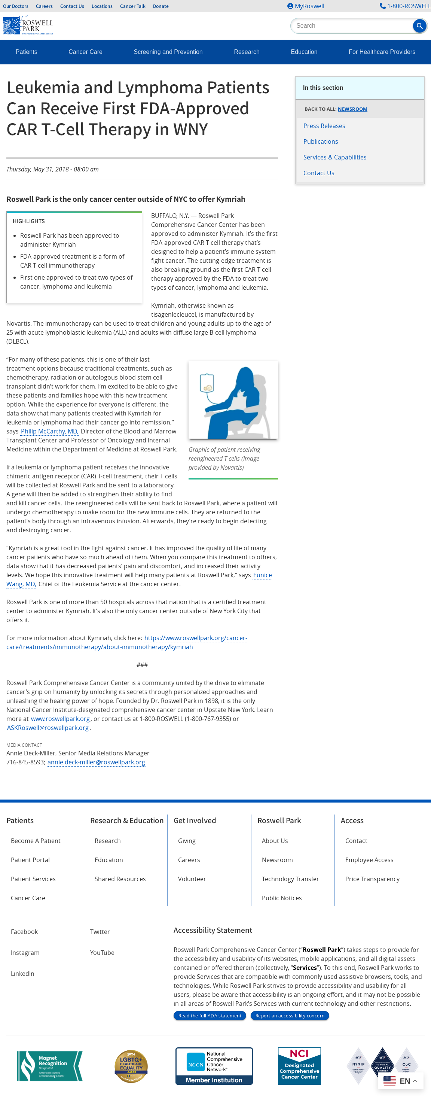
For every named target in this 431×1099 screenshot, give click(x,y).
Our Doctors (15, 6)
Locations (102, 6)
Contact (356, 841)
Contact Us (72, 6)
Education (304, 52)
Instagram (25, 953)
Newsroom (352, 109)
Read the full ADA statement (209, 1016)
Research (246, 52)
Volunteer (192, 879)
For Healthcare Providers (382, 52)
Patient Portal (30, 860)
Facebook (24, 932)
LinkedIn (22, 973)
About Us (275, 841)
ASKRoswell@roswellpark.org (48, 728)
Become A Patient (36, 841)
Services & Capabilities (335, 157)
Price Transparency (372, 879)
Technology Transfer (290, 879)
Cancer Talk (133, 6)
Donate (161, 6)
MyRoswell (309, 6)
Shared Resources (120, 879)
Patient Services (33, 879)
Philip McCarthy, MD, (50, 431)
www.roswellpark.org (60, 719)
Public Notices (282, 898)
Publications (320, 141)
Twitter (100, 932)
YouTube (102, 953)
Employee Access (369, 860)
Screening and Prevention (168, 52)
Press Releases (324, 126)
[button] (420, 26)
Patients (26, 52)
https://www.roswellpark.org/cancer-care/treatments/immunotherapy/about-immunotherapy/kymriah (126, 642)
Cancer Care (85, 52)
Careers (44, 6)
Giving (187, 841)
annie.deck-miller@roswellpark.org (96, 762)
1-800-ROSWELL (409, 6)
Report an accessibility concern (290, 1016)
